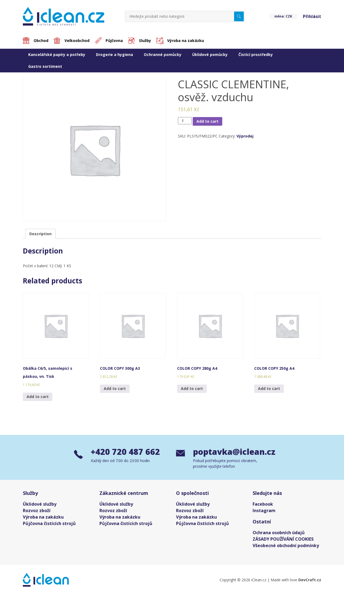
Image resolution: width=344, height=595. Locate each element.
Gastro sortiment (45, 66)
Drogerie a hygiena (114, 54)
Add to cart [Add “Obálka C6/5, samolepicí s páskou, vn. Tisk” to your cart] (38, 396)
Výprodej (244, 136)
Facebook (263, 504)
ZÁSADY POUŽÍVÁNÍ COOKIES (283, 539)
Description (40, 233)
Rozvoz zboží (37, 510)
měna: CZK (283, 16)
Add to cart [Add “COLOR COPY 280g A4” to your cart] (192, 388)
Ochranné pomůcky (162, 54)
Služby (145, 40)
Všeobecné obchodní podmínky (286, 545)
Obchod (41, 40)
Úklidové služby (39, 504)
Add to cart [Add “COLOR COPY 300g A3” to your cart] (115, 388)
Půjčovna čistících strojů (49, 523)
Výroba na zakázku (185, 40)
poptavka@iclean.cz (231, 451)
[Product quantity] (185, 120)
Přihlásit (312, 16)
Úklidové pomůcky (210, 54)
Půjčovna (114, 40)
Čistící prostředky (255, 54)
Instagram (264, 510)
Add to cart (207, 121)
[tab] (40, 234)
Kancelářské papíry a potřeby (56, 54)
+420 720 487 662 (125, 451)
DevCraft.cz (309, 579)
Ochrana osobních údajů (279, 533)
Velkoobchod (76, 40)
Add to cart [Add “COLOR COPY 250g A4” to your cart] (269, 388)
